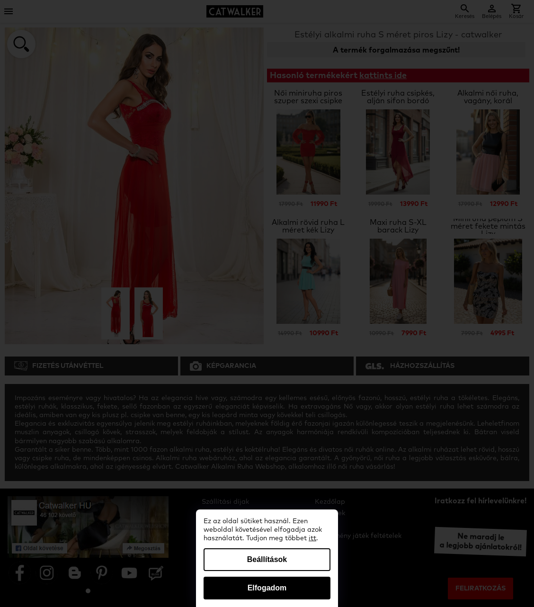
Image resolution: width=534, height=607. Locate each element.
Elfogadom (267, 588)
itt (312, 538)
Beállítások (267, 559)
